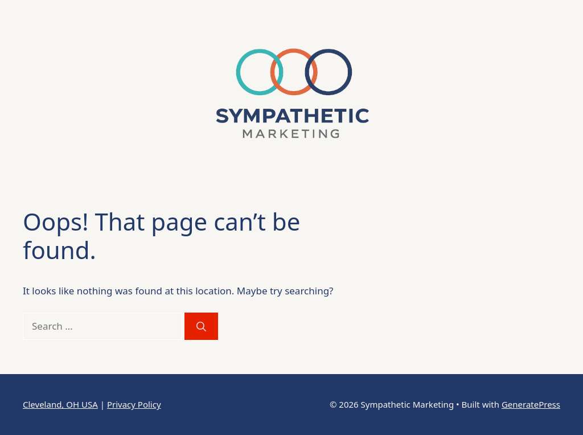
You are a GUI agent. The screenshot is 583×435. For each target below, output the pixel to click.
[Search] (201, 326)
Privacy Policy (134, 404)
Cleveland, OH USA (60, 404)
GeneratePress (531, 404)
